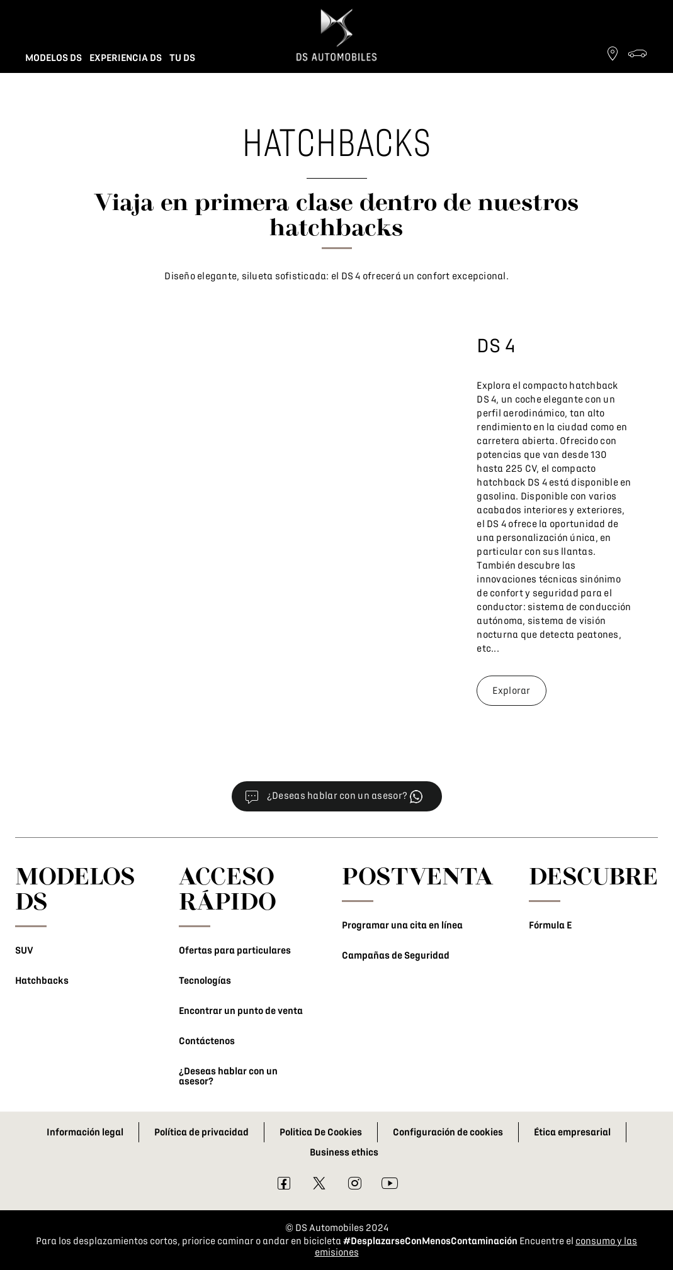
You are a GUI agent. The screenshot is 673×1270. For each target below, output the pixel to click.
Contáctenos (207, 1041)
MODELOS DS (75, 888)
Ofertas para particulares (235, 950)
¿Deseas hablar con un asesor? (228, 1076)
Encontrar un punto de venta (241, 1011)
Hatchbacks (42, 980)
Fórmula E (550, 925)
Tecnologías (205, 980)
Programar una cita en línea (402, 925)
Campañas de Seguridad (396, 955)
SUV (24, 950)
